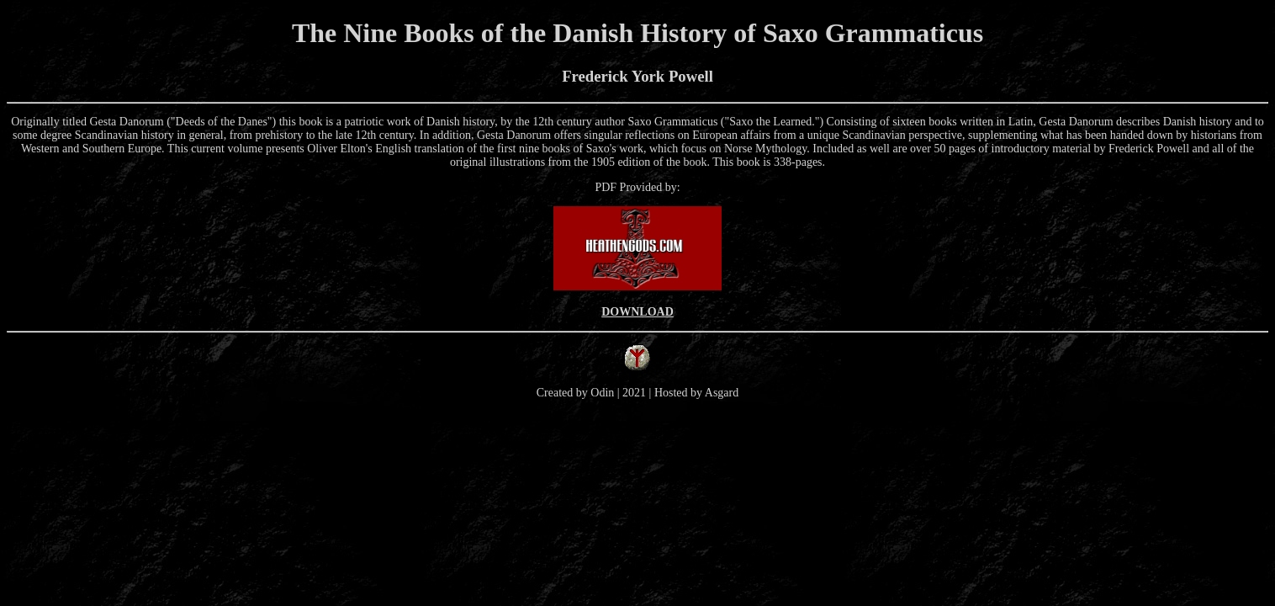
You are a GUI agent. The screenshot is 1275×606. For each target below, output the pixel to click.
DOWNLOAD (637, 312)
